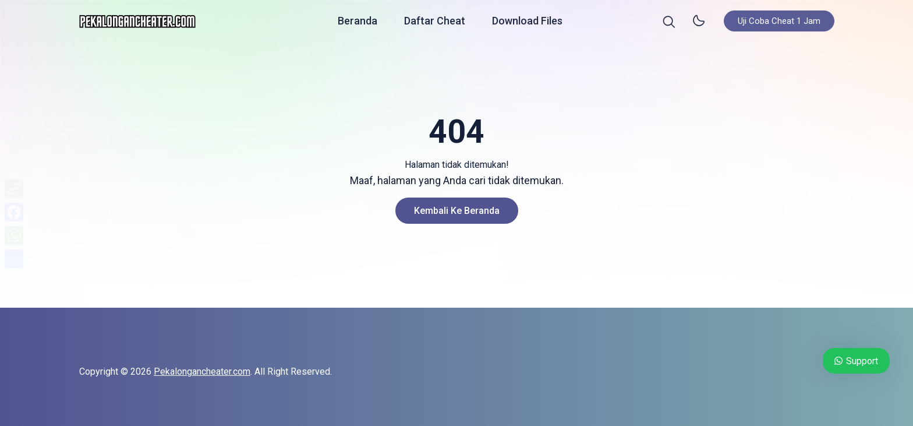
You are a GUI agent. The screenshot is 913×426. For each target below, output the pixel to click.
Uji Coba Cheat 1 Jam (779, 23)
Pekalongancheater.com (202, 371)
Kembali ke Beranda (457, 210)
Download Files (527, 23)
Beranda (357, 23)
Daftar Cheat (434, 23)
